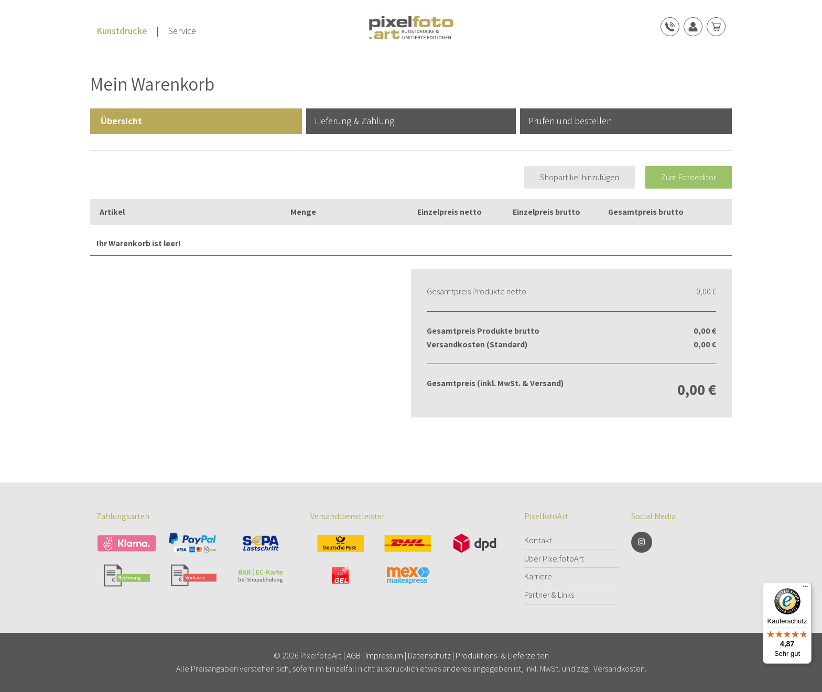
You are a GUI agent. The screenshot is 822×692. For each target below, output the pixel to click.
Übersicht (121, 121)
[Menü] (805, 589)
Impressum (384, 655)
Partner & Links (549, 594)
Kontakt (538, 540)
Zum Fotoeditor (688, 177)
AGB (354, 655)
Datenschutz (429, 655)
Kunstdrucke (121, 31)
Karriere (538, 576)
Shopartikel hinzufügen (579, 177)
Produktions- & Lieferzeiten (502, 655)
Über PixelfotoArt (554, 558)
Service (182, 31)
